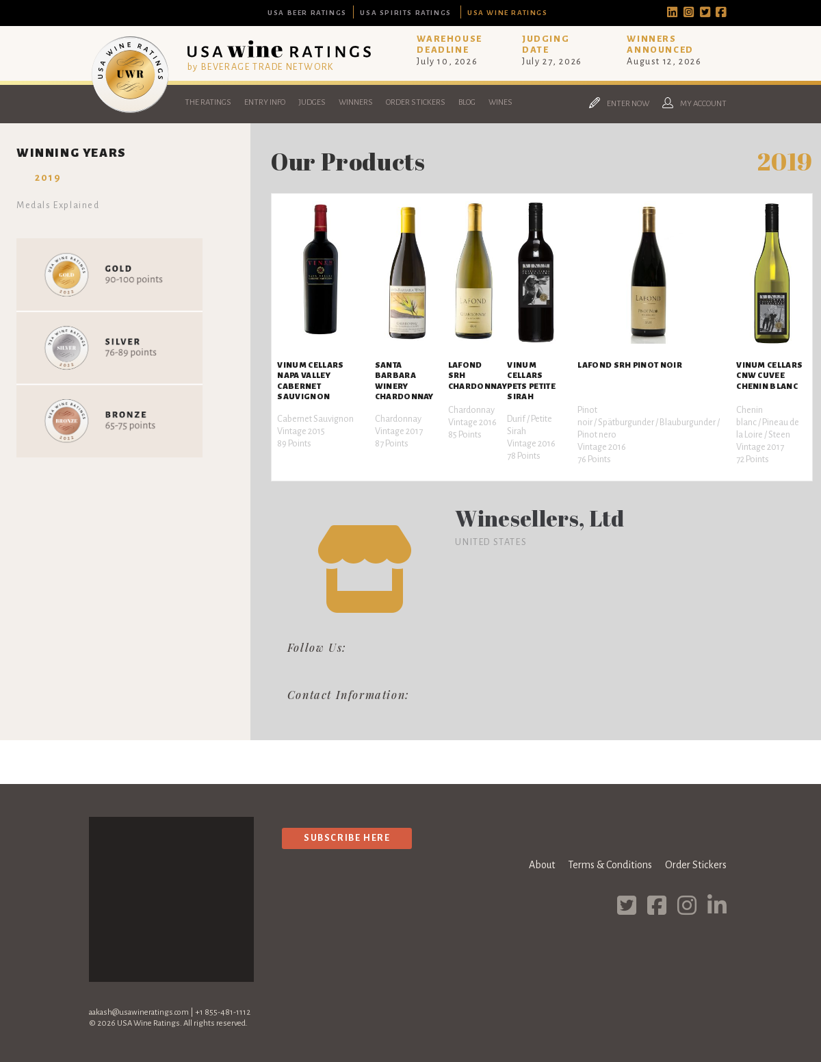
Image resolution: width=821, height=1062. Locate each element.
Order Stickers (415, 102)
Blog (466, 102)
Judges (312, 102)
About (542, 864)
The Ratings (208, 102)
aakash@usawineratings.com (139, 1012)
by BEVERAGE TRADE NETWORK (260, 67)
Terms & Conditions (610, 864)
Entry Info (264, 102)
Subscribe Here (347, 838)
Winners (356, 102)
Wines (500, 102)
